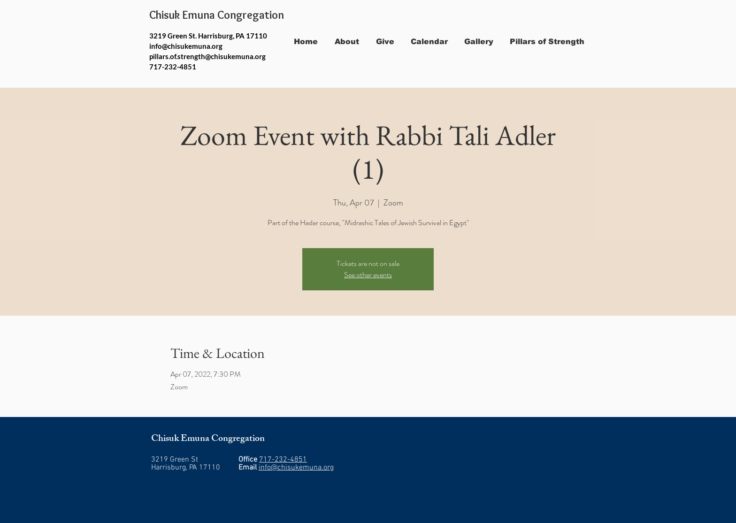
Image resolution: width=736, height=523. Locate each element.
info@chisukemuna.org (185, 46)
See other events (368, 274)
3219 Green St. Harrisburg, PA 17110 (208, 35)
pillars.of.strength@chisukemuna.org (207, 56)
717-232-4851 (283, 459)
